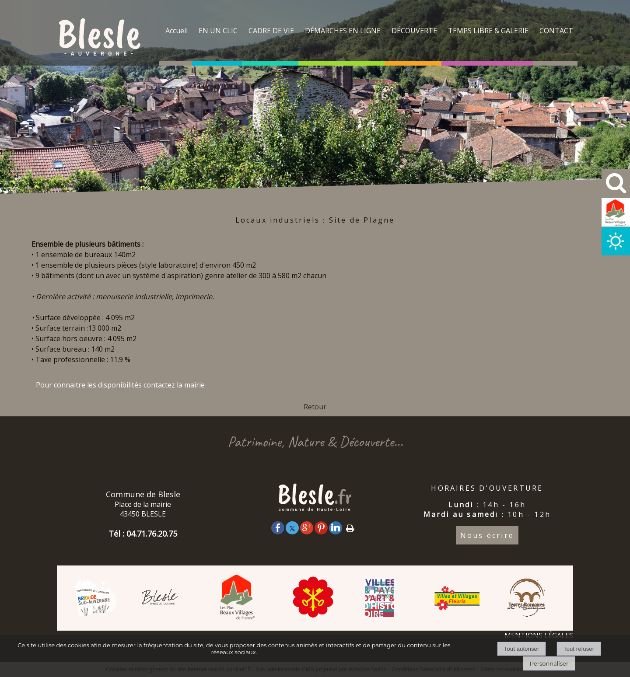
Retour (315, 407)
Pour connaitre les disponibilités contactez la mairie (120, 385)
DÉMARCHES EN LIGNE (343, 30)
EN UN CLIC (218, 30)
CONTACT (556, 30)
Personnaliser (549, 663)
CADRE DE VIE (271, 30)
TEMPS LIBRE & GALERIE (488, 30)
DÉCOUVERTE (414, 30)
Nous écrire (487, 535)
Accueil (176, 30)
